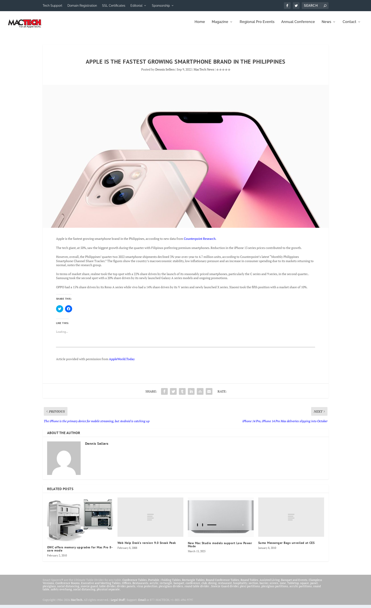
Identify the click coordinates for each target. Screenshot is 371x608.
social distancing (68, 589)
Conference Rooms (67, 586)
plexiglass (49, 589)
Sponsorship (161, 5)
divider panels (126, 589)
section (253, 586)
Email (142, 603)
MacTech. (77, 603)
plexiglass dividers (171, 589)
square (304, 586)
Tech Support (52, 5)
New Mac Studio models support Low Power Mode (220, 547)
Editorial (136, 5)
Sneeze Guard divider (225, 589)
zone (283, 586)
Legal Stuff (118, 603)
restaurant (225, 586)
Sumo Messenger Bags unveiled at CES (286, 546)
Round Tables (249, 583)
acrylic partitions (300, 589)
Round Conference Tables (222, 583)
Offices (126, 586)
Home (200, 25)
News (326, 25)
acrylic (154, 586)
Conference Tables (134, 583)
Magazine (220, 25)
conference (193, 586)
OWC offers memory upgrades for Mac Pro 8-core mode (80, 552)
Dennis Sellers (165, 72)
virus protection (147, 589)
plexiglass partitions (274, 589)
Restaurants (140, 586)
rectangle (166, 586)
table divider (107, 589)
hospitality (240, 586)
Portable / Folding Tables (164, 583)
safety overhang (61, 592)
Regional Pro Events (257, 25)
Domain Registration (82, 5)
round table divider (197, 589)
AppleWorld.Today (122, 362)
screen (274, 586)
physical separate (108, 592)
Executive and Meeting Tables (101, 586)
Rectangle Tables (193, 583)
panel (314, 586)
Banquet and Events (294, 583)
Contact (349, 25)
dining (212, 586)
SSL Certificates (113, 5)
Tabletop (293, 586)
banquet (179, 586)
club (204, 586)
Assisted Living (270, 583)
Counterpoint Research (200, 242)
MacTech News (204, 72)
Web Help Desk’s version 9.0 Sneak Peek (146, 546)
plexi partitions (250, 589)
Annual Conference (298, 25)
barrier (264, 586)
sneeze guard (89, 589)
